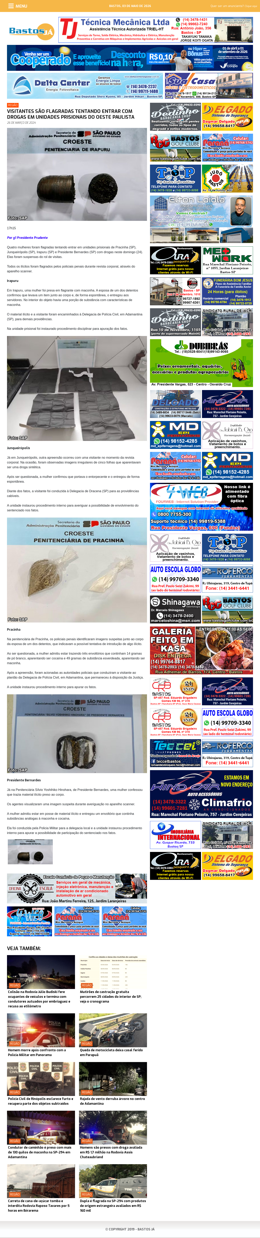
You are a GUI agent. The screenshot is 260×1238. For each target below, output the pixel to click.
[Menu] (18, 6)
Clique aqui (251, 6)
